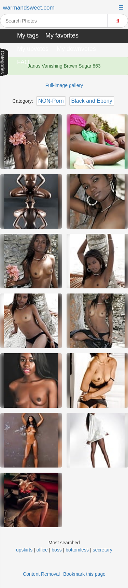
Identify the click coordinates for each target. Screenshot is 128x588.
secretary (102, 550)
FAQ (23, 62)
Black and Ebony (91, 101)
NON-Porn (51, 101)
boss (57, 550)
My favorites (62, 35)
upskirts (24, 550)
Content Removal (41, 574)
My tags (28, 35)
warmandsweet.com (29, 7)
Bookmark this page (84, 574)
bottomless (77, 550)
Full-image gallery (64, 85)
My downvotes (76, 48)
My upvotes (32, 48)
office (42, 550)
